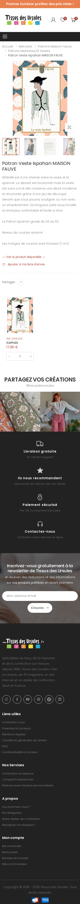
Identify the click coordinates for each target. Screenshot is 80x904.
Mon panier (10, 852)
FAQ (5, 746)
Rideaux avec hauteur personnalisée (27, 785)
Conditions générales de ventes (24, 740)
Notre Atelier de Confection (21, 819)
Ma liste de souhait (15, 858)
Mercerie (25, 46)
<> (21, 282)
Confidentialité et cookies (20, 752)
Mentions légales (14, 734)
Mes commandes (14, 864)
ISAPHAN (12, 343)
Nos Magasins (12, 813)
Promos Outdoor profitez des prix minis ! (40, 4)
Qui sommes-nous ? (16, 807)
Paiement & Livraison (16, 728)
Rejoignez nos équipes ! (18, 825)
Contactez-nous (13, 722)
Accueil (7, 46)
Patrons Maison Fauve (55, 46)
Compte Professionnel (17, 779)
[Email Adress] (40, 596)
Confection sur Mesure (17, 774)
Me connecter (12, 846)
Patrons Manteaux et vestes (29, 51)
